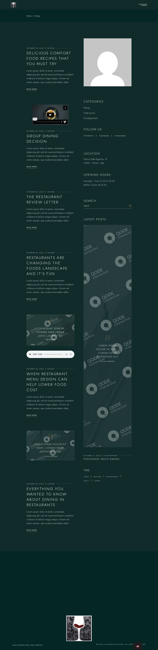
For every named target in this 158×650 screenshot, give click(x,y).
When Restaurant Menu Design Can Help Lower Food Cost (47, 382)
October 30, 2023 (35, 48)
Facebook (104, 136)
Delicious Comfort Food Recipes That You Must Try (49, 58)
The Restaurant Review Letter (44, 199)
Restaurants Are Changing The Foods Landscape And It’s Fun (47, 265)
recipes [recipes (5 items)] (97, 477)
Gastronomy (89, 113)
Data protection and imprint (28, 645)
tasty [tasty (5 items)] (86, 481)
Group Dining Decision (42, 138)
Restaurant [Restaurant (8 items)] (112, 477)
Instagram (120, 136)
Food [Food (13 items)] (86, 477)
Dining (51, 48)
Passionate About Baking (102, 459)
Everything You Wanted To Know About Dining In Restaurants (47, 497)
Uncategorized (90, 118)
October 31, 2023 (92, 455)
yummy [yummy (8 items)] (97, 481)
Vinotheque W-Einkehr (114, 644)
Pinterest (89, 136)
